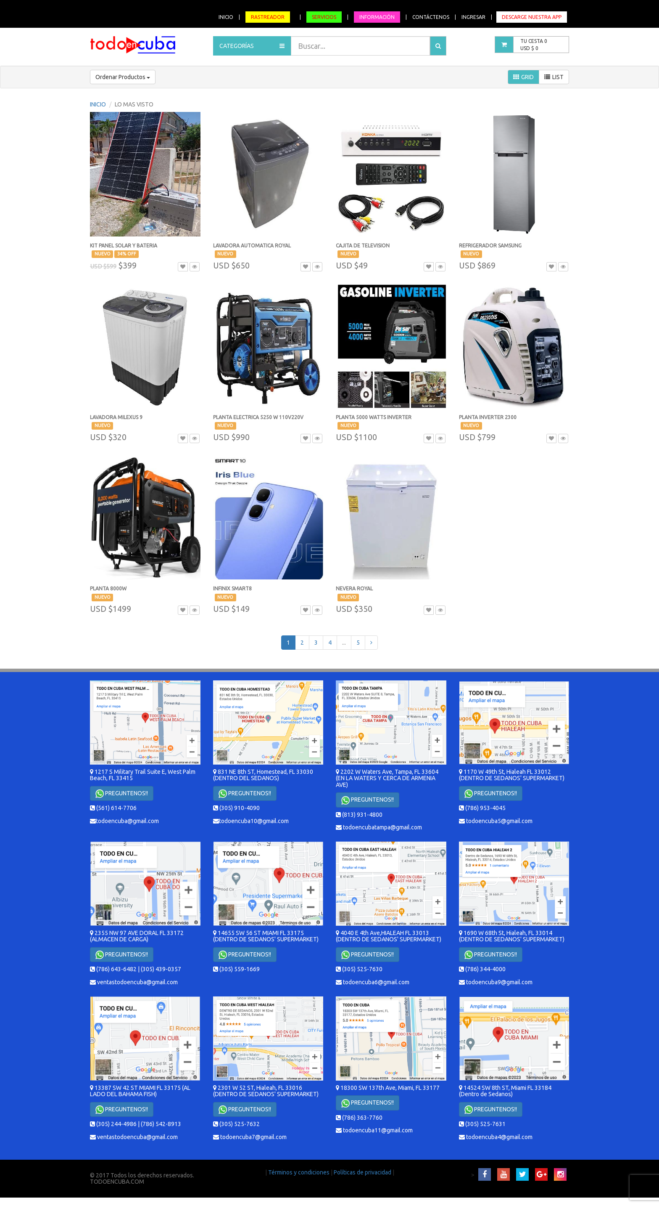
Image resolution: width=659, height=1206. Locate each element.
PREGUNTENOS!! (121, 793)
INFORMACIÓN (377, 17)
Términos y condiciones (299, 1172)
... (344, 642)
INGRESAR (473, 17)
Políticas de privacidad (363, 1172)
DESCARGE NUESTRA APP (531, 17)
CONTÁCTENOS (430, 17)
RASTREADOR (268, 17)
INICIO (226, 17)
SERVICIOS (324, 17)
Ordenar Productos (122, 77)
